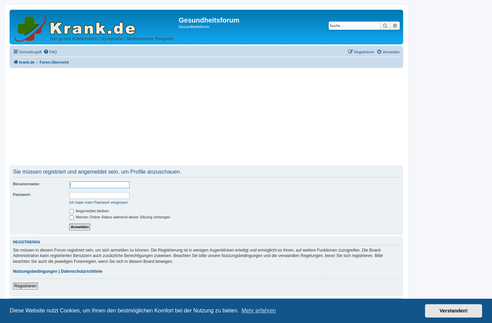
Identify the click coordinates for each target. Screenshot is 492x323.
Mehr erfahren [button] (259, 310)
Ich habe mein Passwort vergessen (98, 202)
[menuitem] (50, 52)
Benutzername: (26, 184)
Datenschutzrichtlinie (81, 271)
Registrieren (25, 286)
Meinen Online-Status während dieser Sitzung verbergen (119, 217)
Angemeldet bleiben (89, 211)
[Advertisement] (206, 117)
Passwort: (22, 194)
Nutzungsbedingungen (35, 271)
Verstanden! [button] (454, 310)
